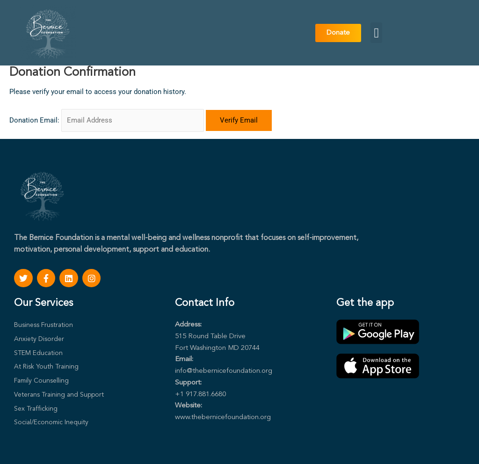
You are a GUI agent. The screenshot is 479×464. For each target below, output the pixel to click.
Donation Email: (34, 120)
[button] (376, 32)
